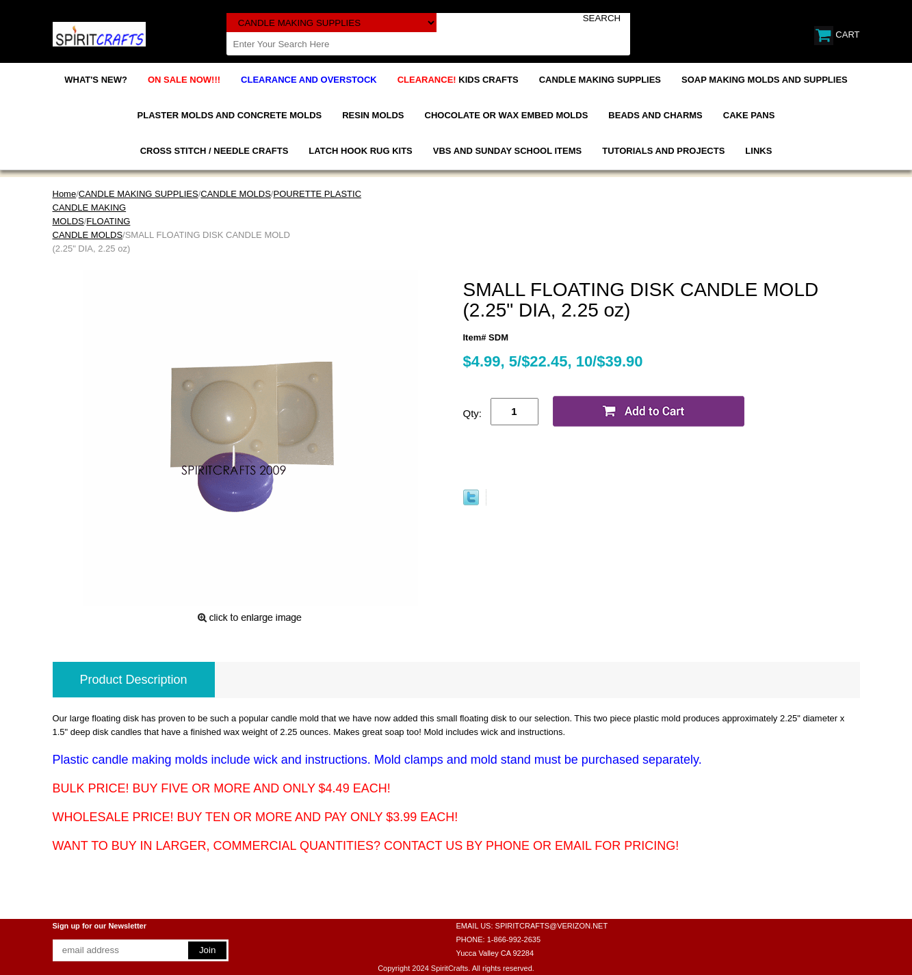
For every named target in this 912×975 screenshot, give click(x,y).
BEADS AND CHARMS (655, 115)
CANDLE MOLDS (235, 194)
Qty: (472, 413)
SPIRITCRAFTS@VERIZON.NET (551, 926)
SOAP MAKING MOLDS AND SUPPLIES (764, 80)
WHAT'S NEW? (95, 80)
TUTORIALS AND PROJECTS (663, 151)
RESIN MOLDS (373, 115)
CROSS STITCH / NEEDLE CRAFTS (214, 151)
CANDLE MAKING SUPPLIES (600, 80)
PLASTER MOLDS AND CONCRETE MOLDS (230, 115)
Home (65, 194)
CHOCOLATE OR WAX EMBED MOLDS (506, 115)
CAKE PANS (749, 115)
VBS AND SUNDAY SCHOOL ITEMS (507, 151)
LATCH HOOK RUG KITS (360, 151)
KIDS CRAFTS (458, 80)
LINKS (758, 151)
